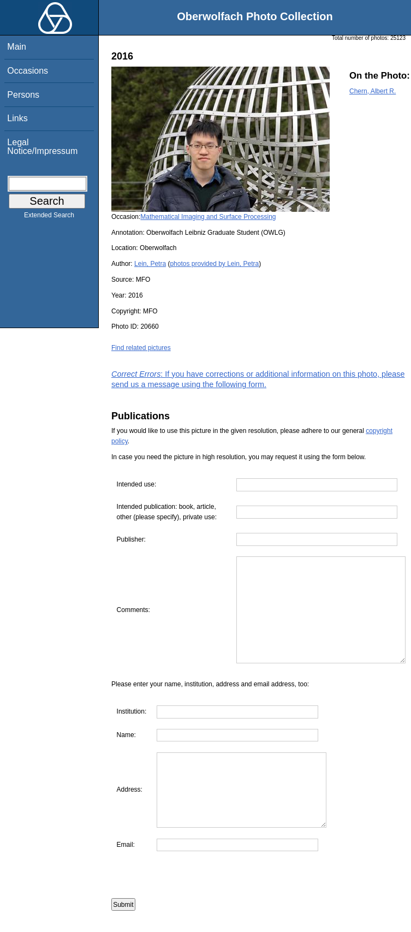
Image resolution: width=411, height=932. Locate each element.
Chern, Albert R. (372, 91)
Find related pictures (141, 348)
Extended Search (49, 217)
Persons (23, 94)
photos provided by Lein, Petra (214, 264)
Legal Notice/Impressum (42, 147)
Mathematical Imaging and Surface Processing (208, 217)
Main (16, 46)
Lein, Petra (150, 264)
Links (17, 118)
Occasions (27, 70)
